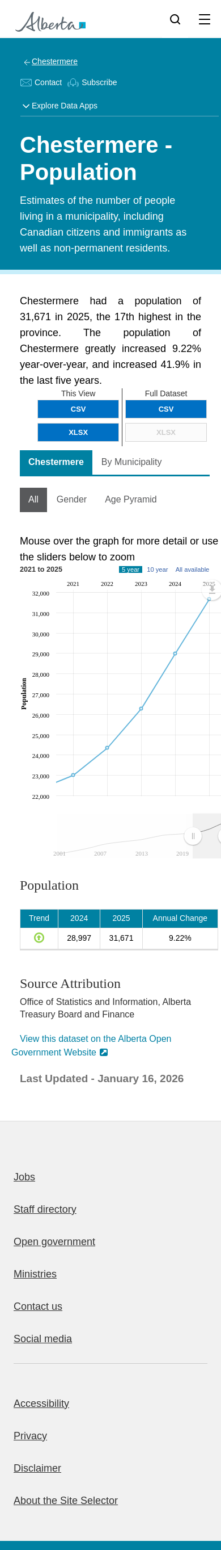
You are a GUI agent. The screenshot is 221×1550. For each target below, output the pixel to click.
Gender (72, 499)
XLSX (166, 432)
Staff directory (45, 1209)
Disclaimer (37, 1468)
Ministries (35, 1274)
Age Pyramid (131, 499)
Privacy (30, 1436)
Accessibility (41, 1403)
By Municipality (131, 462)
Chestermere (55, 61)
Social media (43, 1338)
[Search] (175, 18)
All (33, 499)
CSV (166, 409)
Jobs (24, 1177)
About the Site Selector (66, 1500)
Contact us (38, 1306)
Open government (54, 1241)
